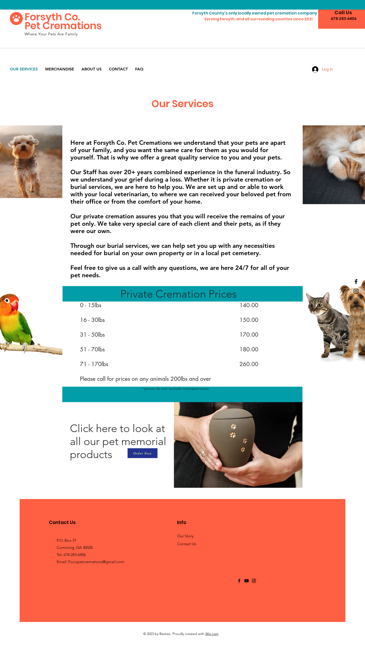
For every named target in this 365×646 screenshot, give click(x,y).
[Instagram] (356, 291)
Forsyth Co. (52, 17)
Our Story (185, 536)
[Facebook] (356, 281)
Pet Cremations (63, 26)
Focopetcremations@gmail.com (96, 561)
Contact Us (186, 543)
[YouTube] (246, 580)
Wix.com (212, 634)
